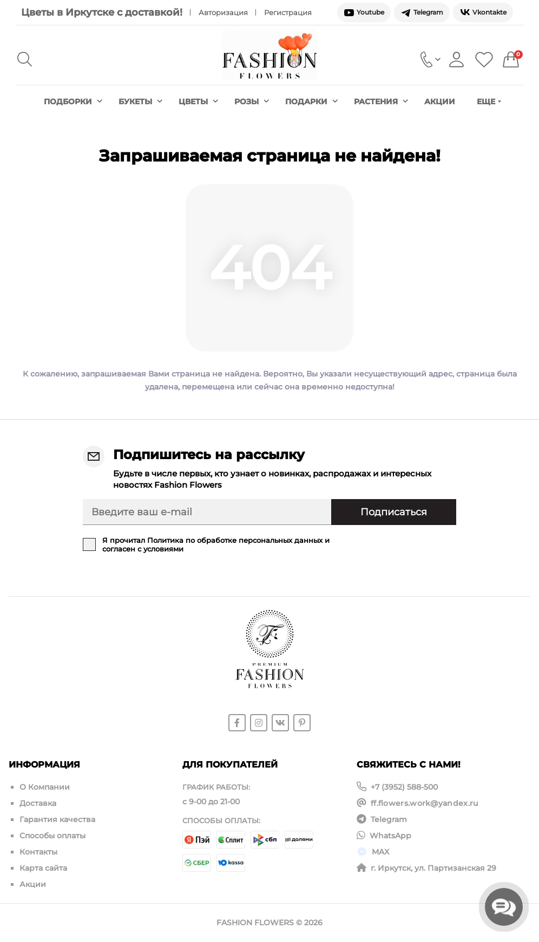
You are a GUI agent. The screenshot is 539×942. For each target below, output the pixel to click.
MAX (380, 852)
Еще (489, 101)
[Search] (24, 59)
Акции (439, 101)
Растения (381, 101)
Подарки (311, 101)
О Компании (44, 787)
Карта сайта (43, 868)
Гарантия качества (57, 819)
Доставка (37, 803)
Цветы (198, 101)
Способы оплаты (52, 835)
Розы (251, 101)
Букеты (140, 101)
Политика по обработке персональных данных (235, 540)
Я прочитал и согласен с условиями (216, 544)
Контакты (38, 852)
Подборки (73, 101)
